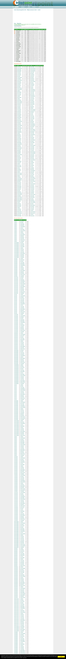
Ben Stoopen (32, 73)
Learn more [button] (24, 657)
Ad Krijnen (18, 90)
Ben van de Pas (19, 93)
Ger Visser (32, 105)
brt (31, 29)
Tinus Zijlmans (19, 169)
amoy (33, 29)
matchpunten (25, 29)
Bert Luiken (18, 190)
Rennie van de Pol (19, 211)
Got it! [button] (61, 656)
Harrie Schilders (19, 114)
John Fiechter (32, 97)
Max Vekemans (32, 126)
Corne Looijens (19, 94)
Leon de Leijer (32, 93)
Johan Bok (18, 133)
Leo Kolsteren (32, 85)
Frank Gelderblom (33, 89)
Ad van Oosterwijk (19, 77)
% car (28, 29)
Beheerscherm (19, 23)
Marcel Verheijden (33, 129)
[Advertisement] (33, 16)
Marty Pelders (32, 106)
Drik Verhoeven (19, 81)
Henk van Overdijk (33, 69)
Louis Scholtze (19, 73)
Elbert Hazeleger (19, 69)
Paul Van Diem (19, 85)
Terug (15, 23)
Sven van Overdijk (19, 102)
